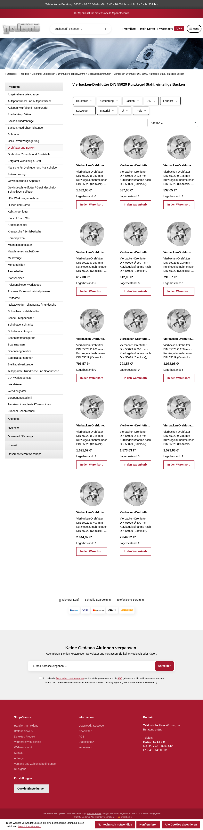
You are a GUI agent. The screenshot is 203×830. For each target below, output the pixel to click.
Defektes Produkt (24, 736)
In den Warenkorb (91, 204)
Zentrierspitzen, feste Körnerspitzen (29, 404)
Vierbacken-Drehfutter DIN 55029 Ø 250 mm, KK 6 (178, 338)
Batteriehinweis (23, 731)
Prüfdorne (14, 298)
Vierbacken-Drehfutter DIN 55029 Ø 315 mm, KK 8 (178, 425)
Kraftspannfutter (17, 224)
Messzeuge (15, 258)
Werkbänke (15, 384)
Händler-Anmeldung (26, 725)
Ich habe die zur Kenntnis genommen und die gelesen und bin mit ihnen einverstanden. (103, 678)
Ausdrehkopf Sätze (19, 114)
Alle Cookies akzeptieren (181, 824)
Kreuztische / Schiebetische (24, 231)
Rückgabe (20, 769)
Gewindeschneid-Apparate (24, 180)
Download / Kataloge (20, 436)
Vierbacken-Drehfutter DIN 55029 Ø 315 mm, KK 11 (91, 425)
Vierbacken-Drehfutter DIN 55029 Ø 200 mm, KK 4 (178, 252)
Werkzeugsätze (17, 391)
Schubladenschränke (20, 324)
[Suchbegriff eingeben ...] (80, 29)
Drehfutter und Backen (21, 147)
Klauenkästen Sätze (20, 218)
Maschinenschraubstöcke (23, 251)
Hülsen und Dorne (19, 204)
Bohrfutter (14, 134)
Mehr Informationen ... (29, 826)
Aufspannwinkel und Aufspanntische (30, 101)
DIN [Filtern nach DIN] (151, 100)
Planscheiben (16, 278)
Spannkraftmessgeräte (21, 337)
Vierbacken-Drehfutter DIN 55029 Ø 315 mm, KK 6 (135, 425)
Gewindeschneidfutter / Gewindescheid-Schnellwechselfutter (32, 189)
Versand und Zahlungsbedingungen (35, 763)
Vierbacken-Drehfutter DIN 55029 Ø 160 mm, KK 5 (135, 252)
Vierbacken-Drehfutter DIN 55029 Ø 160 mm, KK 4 (91, 252)
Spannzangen (16, 344)
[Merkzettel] (129, 29)
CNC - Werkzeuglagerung (23, 141)
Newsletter (85, 731)
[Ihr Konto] (146, 29)
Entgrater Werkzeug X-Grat (24, 160)
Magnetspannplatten (20, 244)
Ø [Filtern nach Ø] (125, 110)
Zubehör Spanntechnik (21, 411)
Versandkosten (94, 813)
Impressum (85, 747)
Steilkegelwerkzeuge (20, 364)
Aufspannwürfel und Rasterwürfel (28, 107)
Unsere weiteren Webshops (24, 454)
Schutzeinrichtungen (20, 331)
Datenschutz (86, 741)
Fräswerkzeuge (17, 174)
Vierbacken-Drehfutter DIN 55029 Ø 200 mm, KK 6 (135, 338)
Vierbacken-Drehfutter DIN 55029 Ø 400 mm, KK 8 (135, 512)
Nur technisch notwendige (115, 824)
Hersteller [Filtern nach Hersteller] (84, 100)
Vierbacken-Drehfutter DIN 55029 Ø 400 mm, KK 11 (91, 512)
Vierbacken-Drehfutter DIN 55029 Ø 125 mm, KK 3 (135, 165)
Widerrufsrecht (23, 747)
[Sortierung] (173, 123)
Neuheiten (14, 427)
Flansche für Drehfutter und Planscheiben (33, 167)
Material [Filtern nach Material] (107, 110)
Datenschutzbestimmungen (70, 678)
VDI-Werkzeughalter (20, 377)
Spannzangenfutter (19, 351)
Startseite (11, 74)
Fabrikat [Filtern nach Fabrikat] (170, 100)
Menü (194, 28)
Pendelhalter (15, 271)
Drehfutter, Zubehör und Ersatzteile (29, 154)
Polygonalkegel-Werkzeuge (24, 284)
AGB (120, 678)
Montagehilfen (16, 264)
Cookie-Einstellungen (31, 788)
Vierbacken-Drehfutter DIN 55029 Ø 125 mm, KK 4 (178, 165)
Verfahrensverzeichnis (27, 741)
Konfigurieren (148, 824)
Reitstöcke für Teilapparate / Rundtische (32, 304)
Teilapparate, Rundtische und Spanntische (33, 371)
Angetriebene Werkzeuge (23, 94)
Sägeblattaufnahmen (20, 357)
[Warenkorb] (170, 29)
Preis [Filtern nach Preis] (141, 110)
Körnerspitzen (16, 238)
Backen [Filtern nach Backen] (132, 100)
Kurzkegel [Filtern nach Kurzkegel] (84, 110)
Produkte (14, 86)
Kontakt (12, 445)
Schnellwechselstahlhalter (23, 311)
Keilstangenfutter (18, 211)
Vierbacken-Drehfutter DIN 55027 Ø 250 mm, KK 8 (91, 165)
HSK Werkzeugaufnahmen (24, 198)
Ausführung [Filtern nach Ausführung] (109, 100)
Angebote (14, 418)
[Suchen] (106, 28)
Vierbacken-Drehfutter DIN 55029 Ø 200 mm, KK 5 (91, 338)
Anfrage (19, 758)
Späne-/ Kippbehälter (21, 317)
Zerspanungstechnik (20, 397)
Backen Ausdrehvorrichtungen (26, 127)
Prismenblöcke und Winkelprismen (29, 291)
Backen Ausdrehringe (21, 121)
